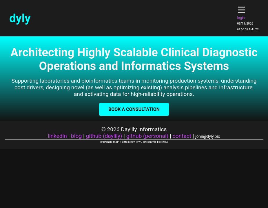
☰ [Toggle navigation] (241, 10)
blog (76, 136)
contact (181, 136)
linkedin (57, 136)
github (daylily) (104, 136)
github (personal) (147, 136)
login (241, 18)
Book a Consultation (134, 109)
